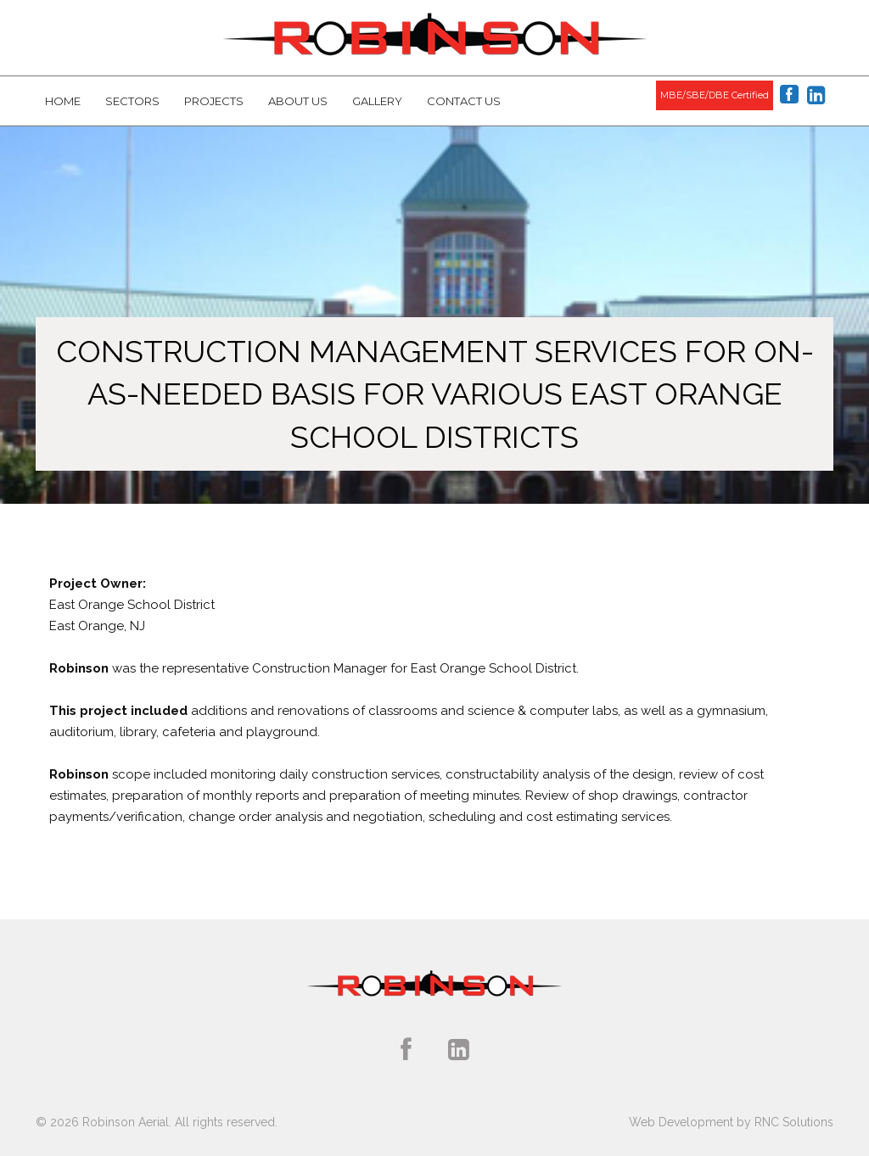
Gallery (377, 101)
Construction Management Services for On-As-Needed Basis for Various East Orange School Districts (435, 394)
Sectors (132, 101)
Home (63, 101)
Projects (214, 101)
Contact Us (464, 101)
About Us (298, 101)
